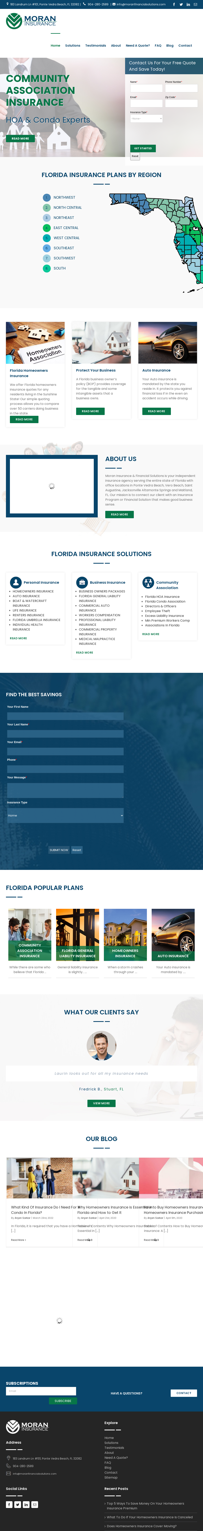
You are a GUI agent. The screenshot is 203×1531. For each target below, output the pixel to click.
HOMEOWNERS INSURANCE (33, 591)
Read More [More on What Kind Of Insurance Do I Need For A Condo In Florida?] (17, 1240)
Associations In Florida (162, 625)
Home (109, 1438)
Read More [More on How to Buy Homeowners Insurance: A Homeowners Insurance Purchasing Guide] (150, 1240)
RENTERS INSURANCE (28, 615)
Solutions (111, 1442)
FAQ (107, 1462)
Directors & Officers (160, 606)
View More (101, 1103)
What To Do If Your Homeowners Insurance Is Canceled (150, 1517)
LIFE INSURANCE (25, 610)
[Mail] (34, 1504)
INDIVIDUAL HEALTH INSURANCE (27, 627)
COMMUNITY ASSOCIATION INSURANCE (29, 950)
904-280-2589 (95, 4)
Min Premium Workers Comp (167, 620)
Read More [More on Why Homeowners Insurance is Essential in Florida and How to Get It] (84, 1240)
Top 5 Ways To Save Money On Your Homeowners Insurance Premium (145, 1506)
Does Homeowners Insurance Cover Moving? (142, 1526)
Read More (24, 419)
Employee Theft (157, 611)
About (109, 1452)
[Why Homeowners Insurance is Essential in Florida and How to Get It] (118, 1178)
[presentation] (157, 133)
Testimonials (114, 1447)
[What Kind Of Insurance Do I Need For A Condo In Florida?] (51, 1178)
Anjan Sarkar (22, 1218)
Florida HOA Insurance (162, 596)
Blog (107, 1467)
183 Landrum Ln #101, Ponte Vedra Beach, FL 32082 (47, 1459)
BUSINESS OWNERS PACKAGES (102, 591)
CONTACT (184, 1393)
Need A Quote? (116, 1457)
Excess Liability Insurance (164, 615)
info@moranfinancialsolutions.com (141, 4)
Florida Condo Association (165, 601)
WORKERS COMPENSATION (99, 615)
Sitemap (111, 1477)
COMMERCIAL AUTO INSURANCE (94, 608)
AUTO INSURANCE (26, 596)
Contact (111, 1472)
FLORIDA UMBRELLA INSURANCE (36, 620)
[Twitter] (17, 1504)
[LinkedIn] (26, 1504)
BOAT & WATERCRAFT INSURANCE (30, 603)
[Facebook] (9, 1504)
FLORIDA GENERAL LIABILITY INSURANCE (77, 953)
